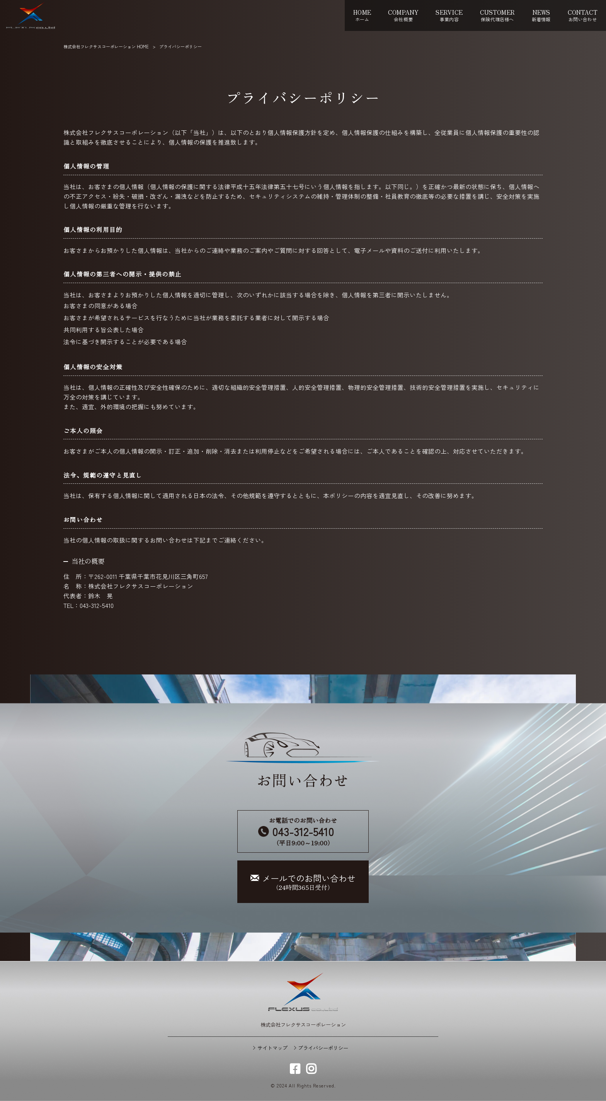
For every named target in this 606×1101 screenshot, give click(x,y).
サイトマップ (272, 1048)
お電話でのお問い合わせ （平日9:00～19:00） (303, 831)
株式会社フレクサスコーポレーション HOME (106, 46)
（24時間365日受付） (303, 882)
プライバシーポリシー (323, 1048)
